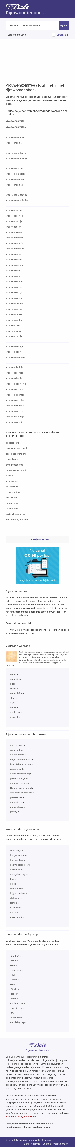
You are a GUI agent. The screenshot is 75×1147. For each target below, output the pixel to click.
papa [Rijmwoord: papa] (13, 683)
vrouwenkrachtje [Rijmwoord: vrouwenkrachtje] (15, 400)
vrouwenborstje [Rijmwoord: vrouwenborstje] (14, 221)
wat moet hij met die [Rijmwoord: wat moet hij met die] (17, 519)
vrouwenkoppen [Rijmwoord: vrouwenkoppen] (14, 265)
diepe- (13, 883)
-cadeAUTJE (16, 1003)
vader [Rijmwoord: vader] (13, 674)
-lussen (14, 979)
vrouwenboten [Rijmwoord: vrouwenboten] (13, 226)
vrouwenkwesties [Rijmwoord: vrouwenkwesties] (15, 422)
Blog (26, 1143)
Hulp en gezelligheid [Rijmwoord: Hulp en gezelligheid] (16, 470)
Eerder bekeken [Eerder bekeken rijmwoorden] (15, 34)
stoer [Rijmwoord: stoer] (12, 698)
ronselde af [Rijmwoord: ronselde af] (12, 508)
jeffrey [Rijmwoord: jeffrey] (9, 475)
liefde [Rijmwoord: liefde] (13, 688)
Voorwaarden (60, 1143)
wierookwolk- (17, 888)
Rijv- (12, 879)
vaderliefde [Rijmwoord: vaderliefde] (16, 693)
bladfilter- (15, 907)
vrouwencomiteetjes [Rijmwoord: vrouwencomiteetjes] (16, 194)
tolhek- (14, 902)
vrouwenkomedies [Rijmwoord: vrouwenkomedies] (15, 173)
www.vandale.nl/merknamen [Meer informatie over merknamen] (21, 1116)
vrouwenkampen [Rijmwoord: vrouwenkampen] (15, 237)
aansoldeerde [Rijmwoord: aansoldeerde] (13, 442)
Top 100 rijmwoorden (37, 539)
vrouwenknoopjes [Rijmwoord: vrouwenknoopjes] (15, 389)
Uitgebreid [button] (62, 34)
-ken (12, 984)
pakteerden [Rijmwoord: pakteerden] (12, 486)
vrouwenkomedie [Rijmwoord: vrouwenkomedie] (15, 137)
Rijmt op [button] (12, 25)
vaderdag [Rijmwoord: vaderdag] (15, 679)
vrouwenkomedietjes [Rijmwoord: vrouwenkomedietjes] (17, 200)
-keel (12, 965)
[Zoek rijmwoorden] (36, 25)
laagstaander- (18, 855)
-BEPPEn (14, 955)
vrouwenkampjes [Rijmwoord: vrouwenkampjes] (15, 248)
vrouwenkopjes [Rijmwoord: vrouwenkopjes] (14, 259)
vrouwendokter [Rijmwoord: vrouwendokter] (14, 232)
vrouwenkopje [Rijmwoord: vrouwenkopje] (13, 254)
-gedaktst (15, 1017)
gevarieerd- (16, 917)
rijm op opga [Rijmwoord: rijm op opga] (12, 503)
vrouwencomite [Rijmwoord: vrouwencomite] (15, 120)
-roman (14, 998)
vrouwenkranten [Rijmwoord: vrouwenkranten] (14, 276)
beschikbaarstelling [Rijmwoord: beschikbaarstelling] (16, 453)
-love (12, 974)
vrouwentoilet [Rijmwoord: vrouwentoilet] (13, 325)
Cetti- (13, 912)
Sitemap (35, 1143)
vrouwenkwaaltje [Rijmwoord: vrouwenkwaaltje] (15, 416)
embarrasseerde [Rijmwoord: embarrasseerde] (14, 464)
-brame (14, 960)
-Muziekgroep (17, 1022)
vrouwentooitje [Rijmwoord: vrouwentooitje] (14, 142)
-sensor (14, 993)
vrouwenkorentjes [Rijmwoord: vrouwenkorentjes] (15, 357)
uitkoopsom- (16, 869)
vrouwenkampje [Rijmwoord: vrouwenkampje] (14, 243)
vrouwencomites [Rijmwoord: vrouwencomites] (16, 126)
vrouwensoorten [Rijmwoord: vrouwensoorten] (14, 303)
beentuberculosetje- (20, 864)
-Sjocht (14, 989)
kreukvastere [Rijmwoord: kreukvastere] (13, 481)
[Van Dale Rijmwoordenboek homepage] (19, 7)
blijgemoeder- (17, 893)
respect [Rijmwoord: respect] (14, 717)
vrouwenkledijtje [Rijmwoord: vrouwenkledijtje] (14, 346)
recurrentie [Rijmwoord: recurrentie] (12, 497)
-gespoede (15, 970)
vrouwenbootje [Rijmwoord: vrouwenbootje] (14, 210)
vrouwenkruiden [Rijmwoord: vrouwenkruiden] (14, 287)
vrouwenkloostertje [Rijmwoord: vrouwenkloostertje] (16, 383)
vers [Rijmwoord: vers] (12, 702)
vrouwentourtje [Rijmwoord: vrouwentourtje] (14, 336)
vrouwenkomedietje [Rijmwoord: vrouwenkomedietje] (16, 158)
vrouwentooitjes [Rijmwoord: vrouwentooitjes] (14, 184)
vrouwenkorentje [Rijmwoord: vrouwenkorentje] (15, 179)
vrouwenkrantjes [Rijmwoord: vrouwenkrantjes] (15, 405)
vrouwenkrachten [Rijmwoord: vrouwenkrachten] (15, 394)
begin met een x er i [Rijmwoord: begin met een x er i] (16, 448)
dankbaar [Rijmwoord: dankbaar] (15, 712)
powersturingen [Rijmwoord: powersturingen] (14, 492)
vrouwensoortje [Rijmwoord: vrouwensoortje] (14, 309)
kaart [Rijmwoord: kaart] (13, 707)
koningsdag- (17, 860)
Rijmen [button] (64, 25)
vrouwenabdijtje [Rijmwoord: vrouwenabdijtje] (14, 367)
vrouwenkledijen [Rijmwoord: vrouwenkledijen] (14, 378)
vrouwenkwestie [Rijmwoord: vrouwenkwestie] (14, 298)
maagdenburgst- (19, 874)
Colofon (47, 1143)
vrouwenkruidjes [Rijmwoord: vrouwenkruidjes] (14, 411)
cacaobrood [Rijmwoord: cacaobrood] (12, 459)
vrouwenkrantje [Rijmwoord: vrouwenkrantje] (14, 281)
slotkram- (15, 898)
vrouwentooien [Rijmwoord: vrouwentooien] (14, 330)
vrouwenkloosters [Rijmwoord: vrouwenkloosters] (15, 351)
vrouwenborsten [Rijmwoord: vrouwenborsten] (14, 215)
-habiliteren (16, 1008)
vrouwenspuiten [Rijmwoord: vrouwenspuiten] (14, 314)
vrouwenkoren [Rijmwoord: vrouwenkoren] (13, 270)
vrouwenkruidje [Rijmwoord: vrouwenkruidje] (14, 292)
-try (12, 1012)
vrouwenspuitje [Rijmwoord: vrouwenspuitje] (14, 320)
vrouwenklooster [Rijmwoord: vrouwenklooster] (14, 168)
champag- (15, 850)
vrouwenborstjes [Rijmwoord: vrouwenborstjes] (14, 372)
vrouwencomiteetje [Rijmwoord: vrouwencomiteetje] (16, 153)
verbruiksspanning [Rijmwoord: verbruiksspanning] (15, 514)
